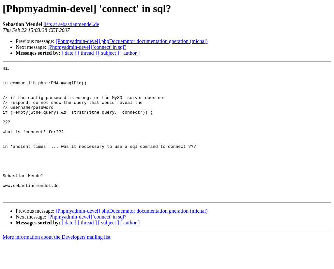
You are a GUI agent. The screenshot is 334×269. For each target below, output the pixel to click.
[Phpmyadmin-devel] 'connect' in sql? (87, 47)
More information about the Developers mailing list (57, 263)
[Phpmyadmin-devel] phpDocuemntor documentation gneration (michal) (132, 41)
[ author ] (130, 53)
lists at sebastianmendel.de (71, 24)
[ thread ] (87, 53)
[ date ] (69, 53)
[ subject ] (108, 53)
